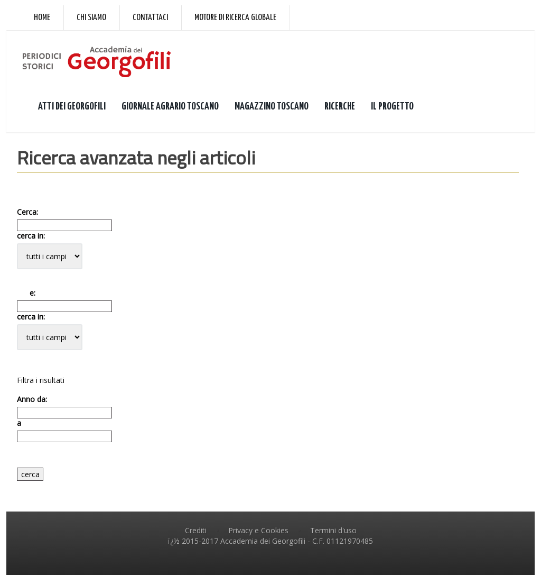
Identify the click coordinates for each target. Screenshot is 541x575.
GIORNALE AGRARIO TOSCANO (170, 107)
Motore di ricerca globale (235, 17)
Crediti (196, 530)
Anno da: (32, 399)
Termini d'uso (333, 530)
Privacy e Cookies (258, 530)
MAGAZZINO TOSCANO (272, 107)
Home (42, 17)
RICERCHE (339, 107)
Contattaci (150, 17)
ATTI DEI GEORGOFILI (72, 107)
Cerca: (27, 212)
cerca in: (31, 236)
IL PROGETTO (392, 107)
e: (26, 293)
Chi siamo (91, 17)
